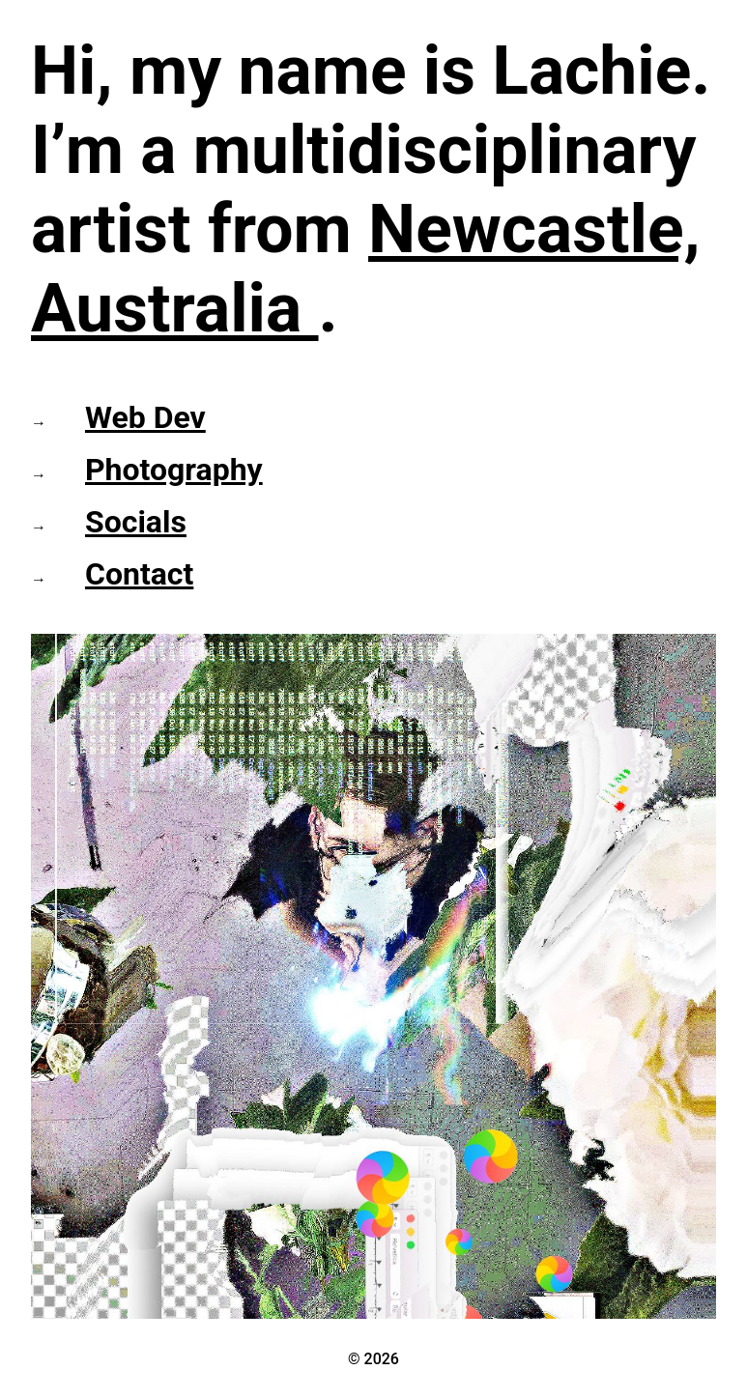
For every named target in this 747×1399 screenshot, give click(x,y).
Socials (136, 521)
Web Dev (145, 417)
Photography (174, 469)
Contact (139, 574)
